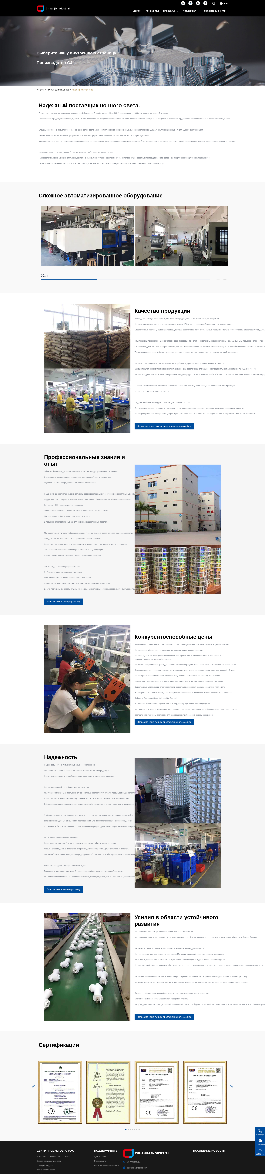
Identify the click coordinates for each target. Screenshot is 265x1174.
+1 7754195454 (133, 1162)
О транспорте (100, 1161)
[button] (225, 279)
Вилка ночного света (46, 1170)
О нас (67, 1156)
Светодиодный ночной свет (49, 1161)
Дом (42, 90)
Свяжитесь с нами (215, 11)
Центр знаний (100, 1156)
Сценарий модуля (44, 1165)
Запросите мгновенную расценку (63, 601)
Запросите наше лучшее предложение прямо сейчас (164, 426)
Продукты (171, 11)
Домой (137, 11)
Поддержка (191, 11)
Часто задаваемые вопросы (106, 1165)
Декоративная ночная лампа (49, 1156)
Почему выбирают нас (58, 90)
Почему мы (152, 11)
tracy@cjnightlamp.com (137, 1168)
